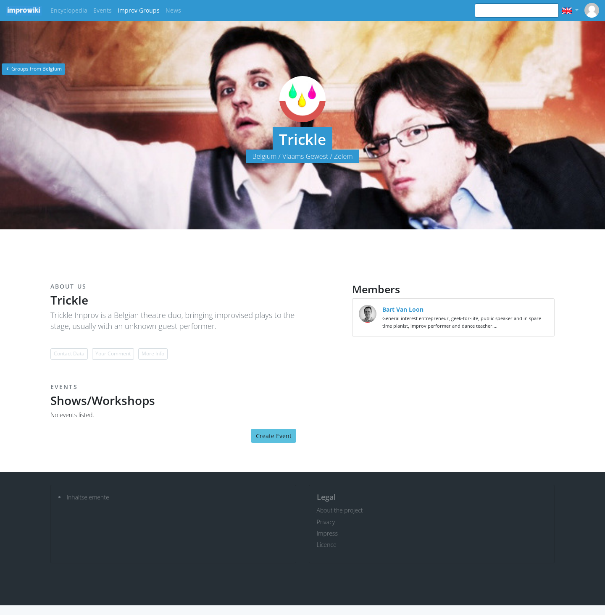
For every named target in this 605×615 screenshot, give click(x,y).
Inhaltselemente (88, 497)
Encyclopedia (68, 10)
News (173, 10)
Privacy (326, 522)
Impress (327, 533)
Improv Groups (139, 10)
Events (102, 10)
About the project (340, 510)
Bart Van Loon (403, 309)
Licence (327, 545)
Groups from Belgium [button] (33, 68)
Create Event (274, 436)
